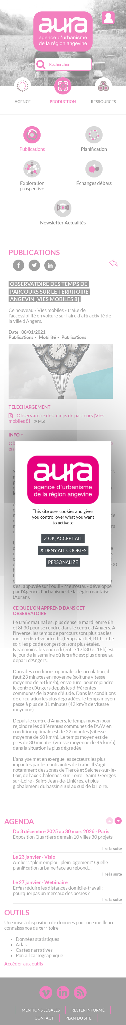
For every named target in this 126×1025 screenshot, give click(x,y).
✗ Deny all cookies (63, 550)
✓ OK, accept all (63, 538)
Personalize (63, 562)
